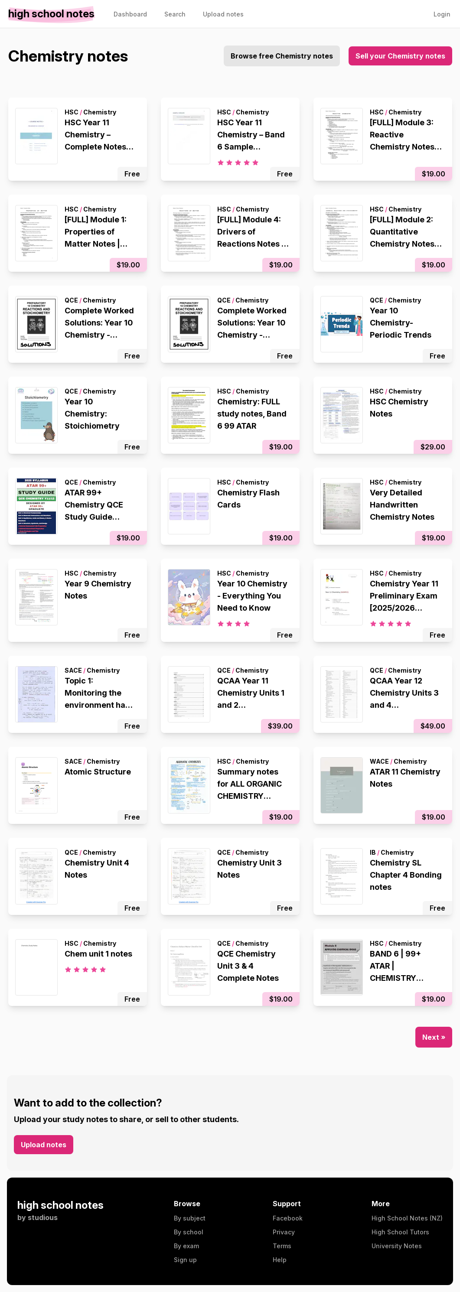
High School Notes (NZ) (407, 1218)
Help (280, 1259)
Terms (282, 1246)
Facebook (288, 1218)
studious (43, 1217)
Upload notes (43, 1144)
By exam (186, 1246)
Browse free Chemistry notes (282, 56)
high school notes (60, 1205)
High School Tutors (400, 1232)
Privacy (284, 1232)
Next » (433, 1037)
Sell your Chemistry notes (400, 56)
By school (188, 1232)
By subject (190, 1218)
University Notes (397, 1246)
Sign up (185, 1259)
